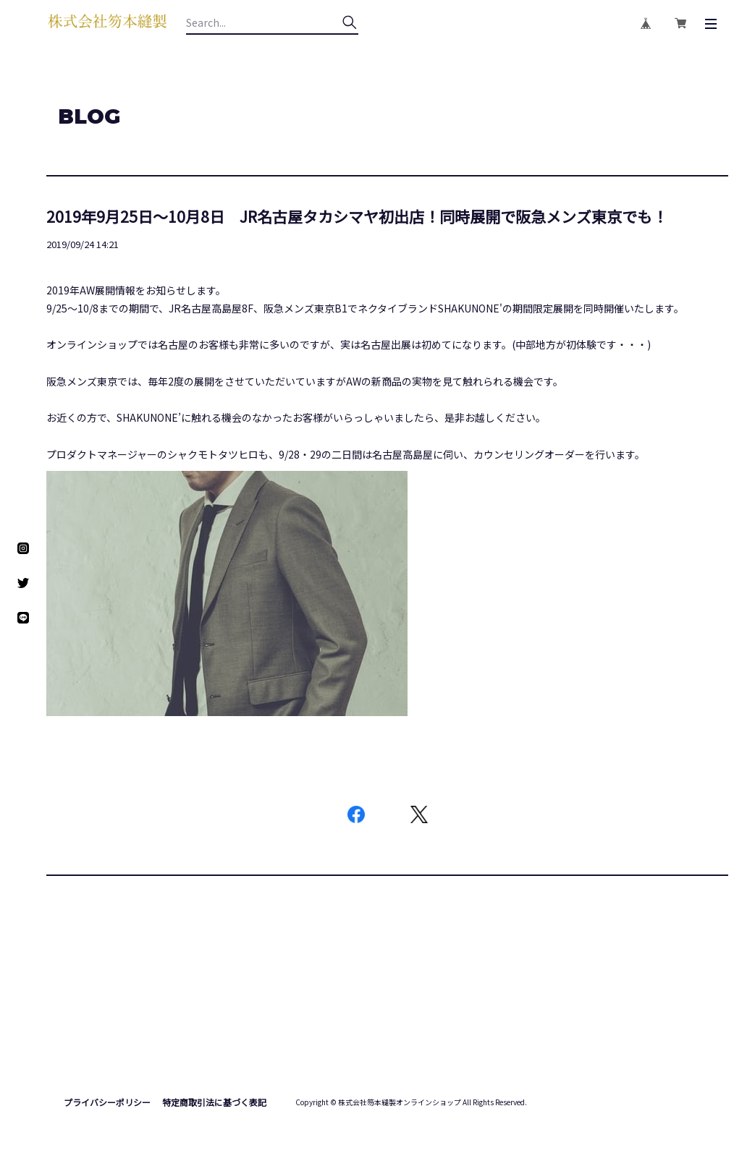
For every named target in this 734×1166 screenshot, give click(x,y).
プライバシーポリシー (107, 1102)
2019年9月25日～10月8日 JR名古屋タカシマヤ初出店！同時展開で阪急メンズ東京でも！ (356, 216)
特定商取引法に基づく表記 (214, 1102)
